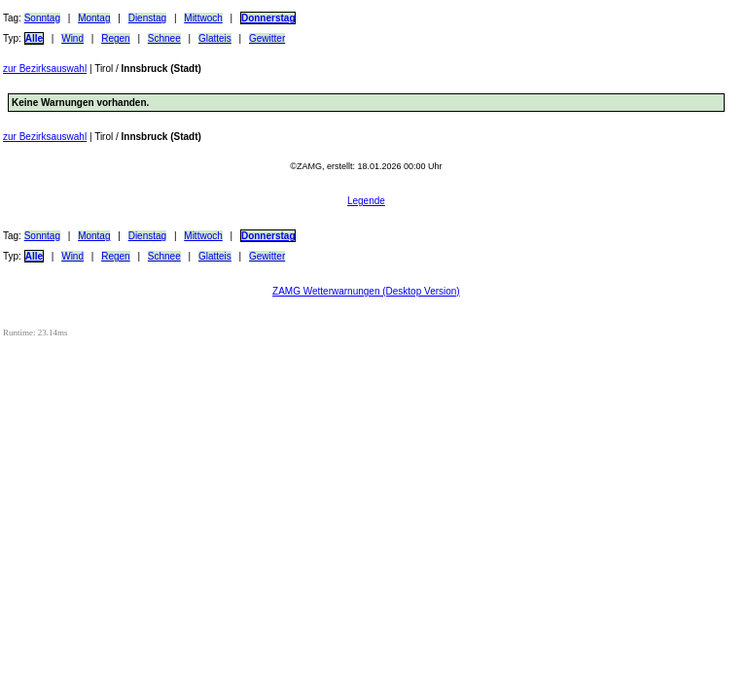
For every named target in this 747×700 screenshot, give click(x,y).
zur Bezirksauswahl (45, 68)
